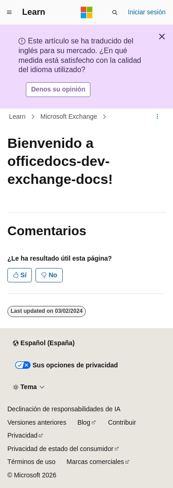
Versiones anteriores (36, 422)
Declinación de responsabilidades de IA (63, 409)
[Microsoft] (87, 12)
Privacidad (22, 435)
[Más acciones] (157, 116)
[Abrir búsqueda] (115, 12)
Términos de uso (31, 461)
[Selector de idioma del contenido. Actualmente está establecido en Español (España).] (43, 343)
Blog (84, 422)
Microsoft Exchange (69, 116)
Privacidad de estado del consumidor (60, 448)
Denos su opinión (58, 89)
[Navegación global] (9, 12)
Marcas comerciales (95, 461)
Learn (17, 116)
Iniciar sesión (147, 12)
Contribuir (122, 422)
